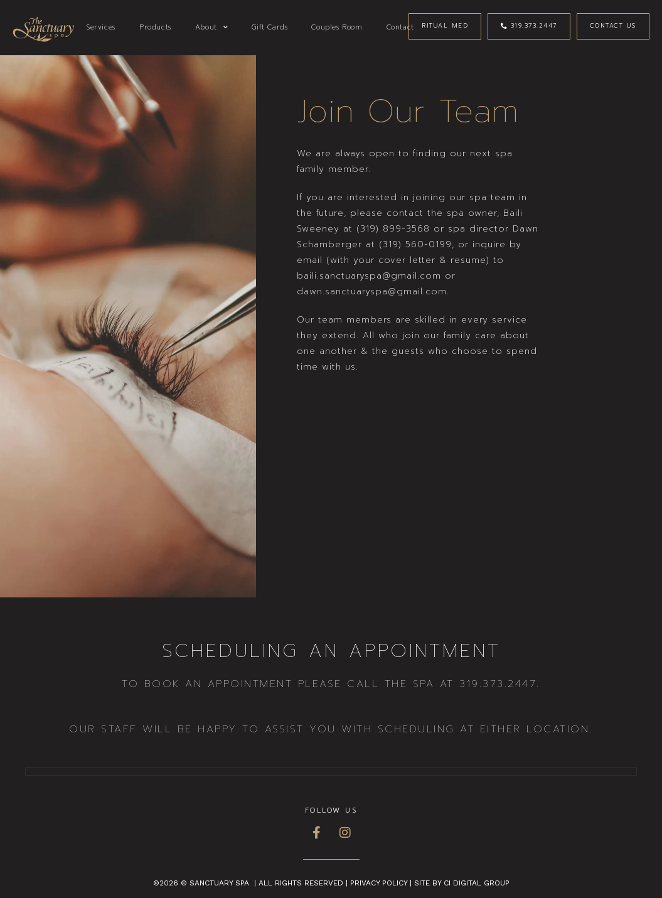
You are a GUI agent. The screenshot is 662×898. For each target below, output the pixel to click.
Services (101, 27)
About (211, 27)
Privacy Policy (378, 883)
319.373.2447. (499, 684)
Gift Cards (269, 27)
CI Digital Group (477, 883)
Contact (400, 27)
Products (155, 27)
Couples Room (336, 27)
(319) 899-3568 (393, 228)
